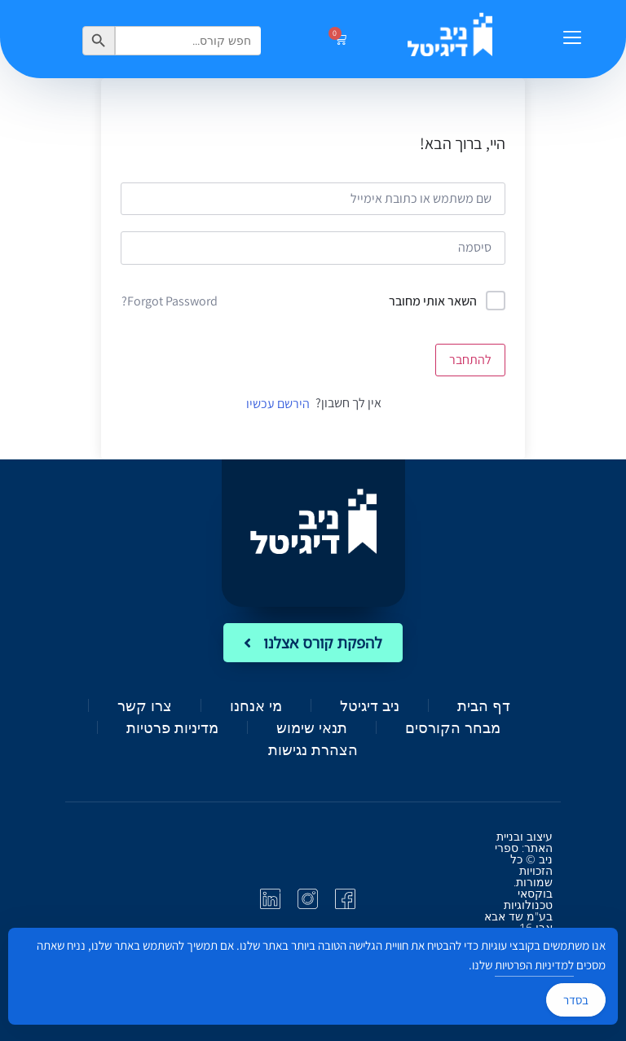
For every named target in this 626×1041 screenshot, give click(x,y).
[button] (571, 39)
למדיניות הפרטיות (534, 965)
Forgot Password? (169, 301)
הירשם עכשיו (278, 403)
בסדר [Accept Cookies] (576, 1000)
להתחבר (470, 359)
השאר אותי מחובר (433, 301)
